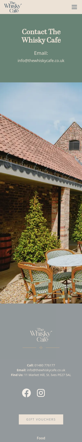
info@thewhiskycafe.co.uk (41, 60)
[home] (13, 7)
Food (41, 438)
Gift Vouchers (41, 419)
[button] (73, 7)
